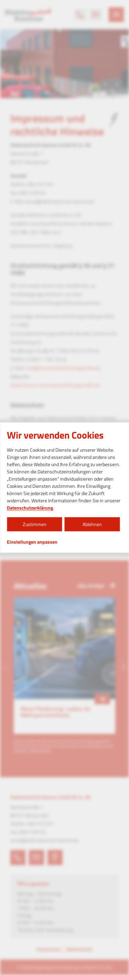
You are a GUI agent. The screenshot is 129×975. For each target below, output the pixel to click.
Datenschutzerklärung (30, 507)
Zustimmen (34, 524)
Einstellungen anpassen (32, 542)
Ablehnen (92, 524)
